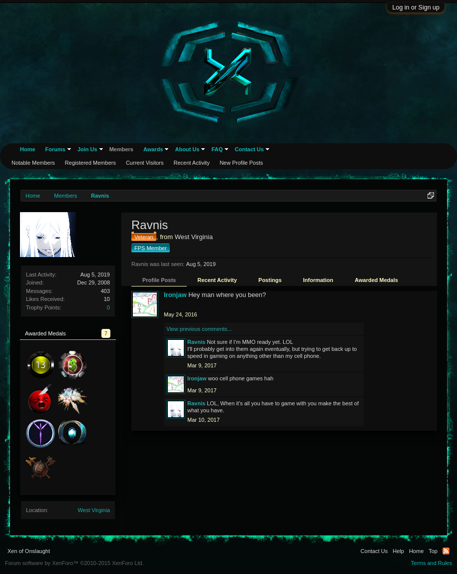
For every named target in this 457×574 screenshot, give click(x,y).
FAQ (217, 149)
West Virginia (94, 510)
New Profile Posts (241, 163)
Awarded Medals (376, 280)
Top (433, 551)
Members (121, 149)
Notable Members (33, 163)
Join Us (87, 149)
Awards (153, 149)
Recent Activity (217, 280)
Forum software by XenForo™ (74, 563)
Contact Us (249, 149)
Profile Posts (159, 280)
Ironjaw (175, 294)
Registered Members (90, 163)
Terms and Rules (431, 563)
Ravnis (196, 342)
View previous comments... (199, 329)
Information (318, 280)
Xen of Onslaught (28, 551)
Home (27, 149)
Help (398, 551)
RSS (446, 551)
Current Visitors (145, 163)
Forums (55, 149)
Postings (269, 280)
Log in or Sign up (416, 7)
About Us (187, 149)
